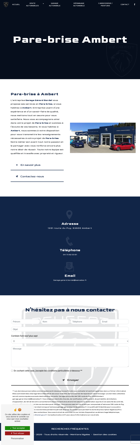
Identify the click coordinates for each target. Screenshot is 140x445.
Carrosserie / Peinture (105, 4)
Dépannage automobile (79, 4)
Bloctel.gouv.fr (41, 411)
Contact (124, 5)
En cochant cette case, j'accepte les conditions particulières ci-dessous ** (48, 365)
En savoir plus (30, 165)
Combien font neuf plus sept (24, 330)
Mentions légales (80, 438)
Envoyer (73, 375)
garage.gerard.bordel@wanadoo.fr (70, 274)
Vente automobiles (33, 4)
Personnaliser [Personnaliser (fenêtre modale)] (17, 438)
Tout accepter (17, 428)
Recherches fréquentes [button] (70, 433)
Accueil (16, 5)
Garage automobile (55, 4)
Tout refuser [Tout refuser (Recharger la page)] (17, 433)
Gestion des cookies (105, 438)
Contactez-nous (31, 178)
